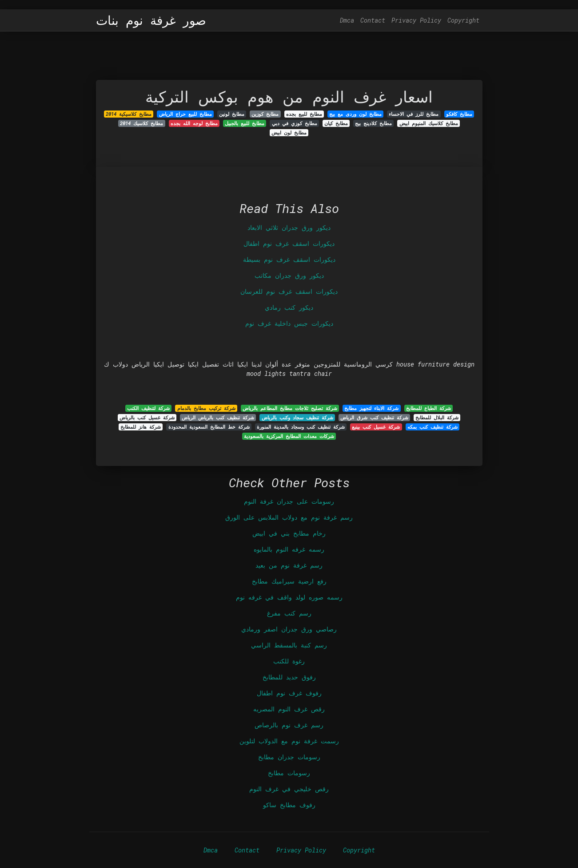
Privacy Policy (416, 20)
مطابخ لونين (231, 114)
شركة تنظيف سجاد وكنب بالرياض (297, 417)
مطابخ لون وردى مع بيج (355, 114)
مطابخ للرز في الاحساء (413, 114)
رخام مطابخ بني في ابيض (289, 533)
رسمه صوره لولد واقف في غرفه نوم (289, 597)
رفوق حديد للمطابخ (289, 677)
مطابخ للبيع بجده (304, 114)
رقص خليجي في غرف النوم (289, 789)
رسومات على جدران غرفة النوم (289, 501)
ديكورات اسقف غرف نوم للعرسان (289, 291)
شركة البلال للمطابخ (436, 417)
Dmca (347, 20)
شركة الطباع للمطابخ (428, 408)
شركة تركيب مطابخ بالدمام (206, 408)
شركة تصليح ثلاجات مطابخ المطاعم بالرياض (290, 408)
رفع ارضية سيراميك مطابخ (289, 581)
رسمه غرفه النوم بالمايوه (289, 549)
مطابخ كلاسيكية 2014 (128, 114)
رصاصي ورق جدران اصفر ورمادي (289, 629)
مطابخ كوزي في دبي (294, 123)
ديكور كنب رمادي (289, 307)
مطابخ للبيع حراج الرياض (185, 114)
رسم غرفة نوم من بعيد (289, 565)
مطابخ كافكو (459, 114)
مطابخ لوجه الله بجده (194, 123)
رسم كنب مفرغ (289, 613)
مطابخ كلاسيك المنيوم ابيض (428, 123)
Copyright (463, 20)
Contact (372, 20)
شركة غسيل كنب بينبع (376, 427)
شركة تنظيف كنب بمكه (432, 427)
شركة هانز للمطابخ (140, 427)
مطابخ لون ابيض (289, 133)
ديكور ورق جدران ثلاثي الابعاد (289, 227)
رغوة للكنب (289, 661)
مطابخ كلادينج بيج (373, 123)
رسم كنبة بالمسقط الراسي (289, 645)
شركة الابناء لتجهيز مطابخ (371, 408)
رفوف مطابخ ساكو (289, 805)
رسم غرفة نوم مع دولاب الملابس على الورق (289, 517)
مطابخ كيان (336, 123)
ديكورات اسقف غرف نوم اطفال (289, 243)
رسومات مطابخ (289, 773)
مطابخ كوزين (265, 114)
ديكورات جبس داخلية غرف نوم (289, 323)
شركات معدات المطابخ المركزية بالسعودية (289, 436)
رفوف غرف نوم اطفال (289, 693)
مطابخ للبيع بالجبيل (244, 123)
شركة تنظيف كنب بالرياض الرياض (218, 417)
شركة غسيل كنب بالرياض (147, 417)
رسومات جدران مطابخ (289, 757)
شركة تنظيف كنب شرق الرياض (374, 417)
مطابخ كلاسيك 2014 (141, 123)
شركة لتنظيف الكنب (148, 408)
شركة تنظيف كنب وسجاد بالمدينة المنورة (301, 427)
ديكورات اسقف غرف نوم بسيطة (289, 259)
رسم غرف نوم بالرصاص (289, 725)
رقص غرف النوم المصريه (289, 709)
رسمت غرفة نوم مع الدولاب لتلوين (289, 741)
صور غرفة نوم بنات (151, 20)
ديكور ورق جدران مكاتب (289, 275)
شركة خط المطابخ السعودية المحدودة (209, 427)
